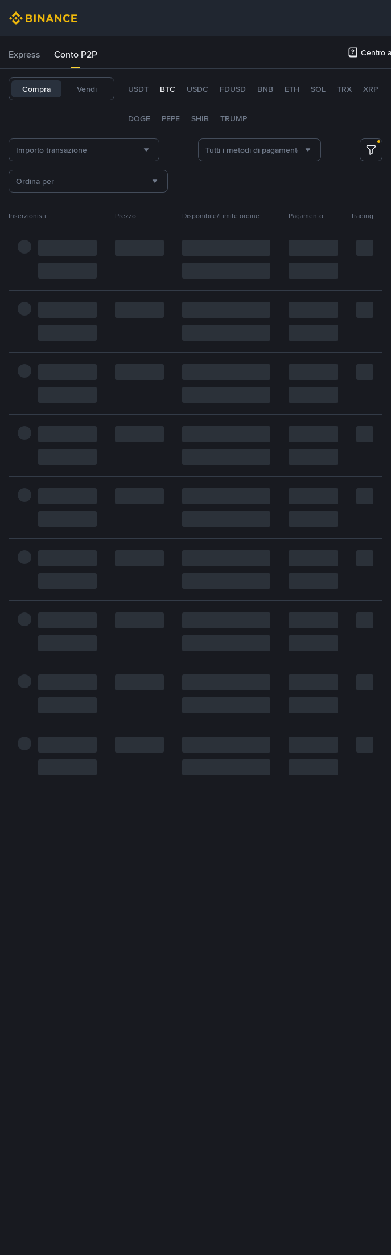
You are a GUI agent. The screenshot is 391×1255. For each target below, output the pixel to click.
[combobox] (144, 150)
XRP (370, 89)
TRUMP (233, 118)
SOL (318, 89)
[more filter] (371, 149)
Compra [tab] (36, 89)
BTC (167, 89)
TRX (344, 89)
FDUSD (233, 89)
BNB (265, 89)
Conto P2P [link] (75, 54)
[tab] (24, 54)
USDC (197, 89)
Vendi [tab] (87, 89)
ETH (292, 89)
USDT (138, 89)
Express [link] (24, 54)
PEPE (171, 118)
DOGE (139, 118)
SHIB (200, 118)
